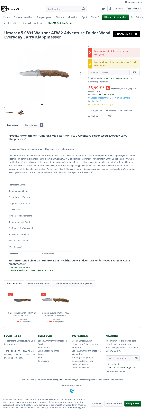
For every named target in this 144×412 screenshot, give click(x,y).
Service (41, 344)
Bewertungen (34, 125)
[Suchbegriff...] (66, 9)
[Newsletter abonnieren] (136, 358)
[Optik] (84, 17)
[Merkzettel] (103, 9)
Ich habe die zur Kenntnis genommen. (121, 367)
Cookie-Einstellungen (82, 340)
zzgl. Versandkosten (106, 94)
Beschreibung (13, 125)
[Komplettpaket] (44, 17)
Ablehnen (97, 403)
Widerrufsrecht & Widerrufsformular (81, 366)
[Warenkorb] (134, 9)
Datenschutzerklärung (82, 361)
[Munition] (72, 17)
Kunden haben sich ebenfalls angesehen (73, 283)
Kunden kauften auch (38, 283)
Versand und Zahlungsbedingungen (48, 349)
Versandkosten (65, 379)
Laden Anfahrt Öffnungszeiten (52, 340)
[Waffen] (60, 17)
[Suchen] (83, 9)
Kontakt (41, 354)
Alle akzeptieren (114, 403)
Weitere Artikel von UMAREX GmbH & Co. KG (31, 270)
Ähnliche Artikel (14, 283)
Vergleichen (95, 110)
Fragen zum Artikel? (19, 267)
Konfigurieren (133, 403)
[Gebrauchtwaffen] (23, 17)
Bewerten (126, 110)
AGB (40, 357)
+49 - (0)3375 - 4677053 (19, 351)
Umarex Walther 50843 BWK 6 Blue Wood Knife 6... (22, 314)
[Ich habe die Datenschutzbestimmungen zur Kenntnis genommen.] (89, 78)
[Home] (6, 17)
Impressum (43, 361)
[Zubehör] (95, 17)
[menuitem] (66, 9)
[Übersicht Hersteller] (115, 17)
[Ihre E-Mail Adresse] (119, 358)
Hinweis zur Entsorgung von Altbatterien (85, 346)
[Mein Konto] (116, 9)
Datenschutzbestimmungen (116, 78)
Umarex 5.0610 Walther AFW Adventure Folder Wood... (55, 314)
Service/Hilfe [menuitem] (132, 2)
